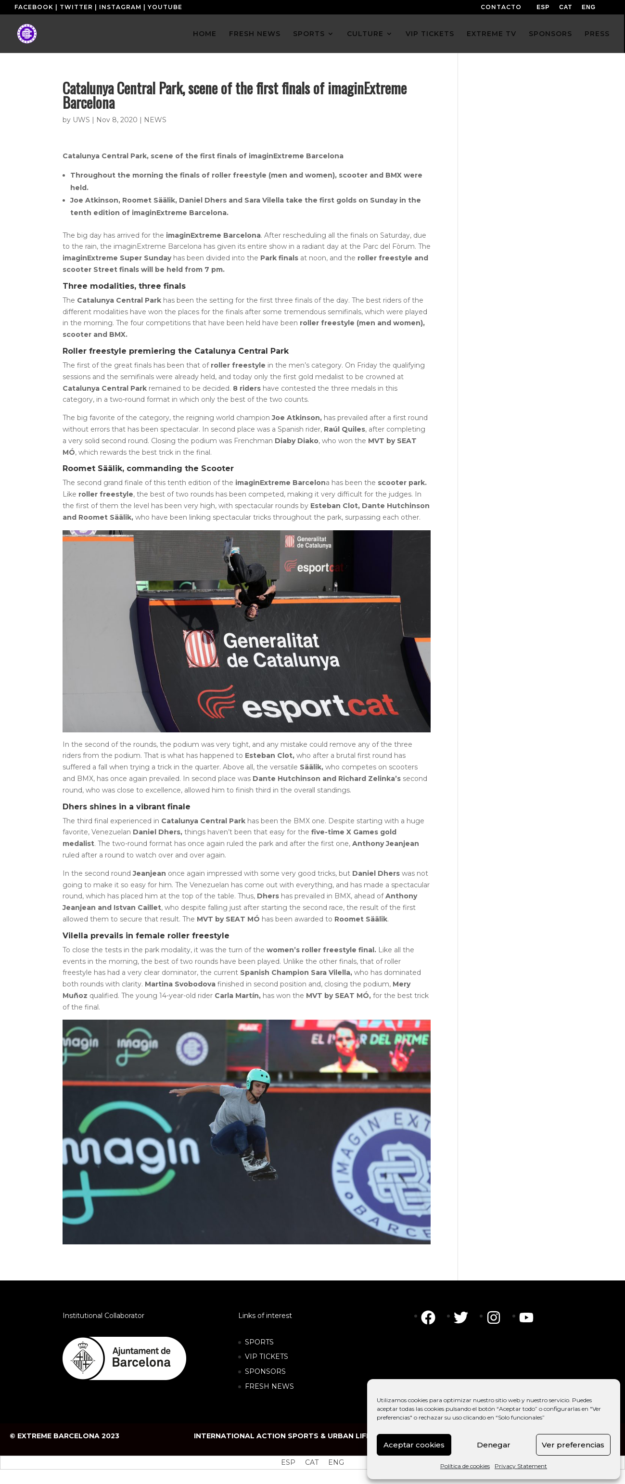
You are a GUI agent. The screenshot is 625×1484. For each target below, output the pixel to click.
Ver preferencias (573, 1444)
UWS (81, 119)
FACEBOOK (33, 7)
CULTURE (365, 34)
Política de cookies (465, 1466)
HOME (205, 34)
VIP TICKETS (430, 34)
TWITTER (76, 7)
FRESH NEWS (255, 34)
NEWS (155, 119)
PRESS (597, 34)
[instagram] (498, 1317)
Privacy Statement (521, 1466)
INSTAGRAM (120, 7)
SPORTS (309, 34)
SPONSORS (550, 34)
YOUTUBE (165, 7)
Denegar (493, 1444)
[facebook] (433, 1317)
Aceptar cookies (414, 1444)
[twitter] (466, 1317)
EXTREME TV (491, 34)
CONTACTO (501, 7)
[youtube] (528, 1317)
